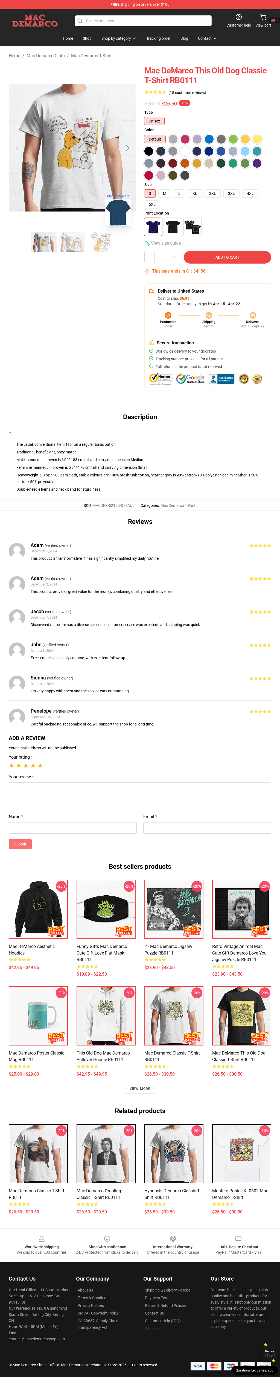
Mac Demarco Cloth (46, 55)
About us (85, 1290)
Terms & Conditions (94, 1298)
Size (148, 184)
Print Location (156, 213)
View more (140, 1089)
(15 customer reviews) (187, 92)
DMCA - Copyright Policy (98, 1313)
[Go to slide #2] (72, 242)
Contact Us (154, 1313)
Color (149, 130)
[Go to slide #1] (44, 242)
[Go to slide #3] (101, 242)
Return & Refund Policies (165, 1305)
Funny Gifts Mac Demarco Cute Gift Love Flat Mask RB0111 (102, 953)
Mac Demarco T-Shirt (91, 55)
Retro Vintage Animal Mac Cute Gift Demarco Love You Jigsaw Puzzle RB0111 (239, 953)
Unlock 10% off (270, 1353)
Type (148, 112)
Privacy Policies (91, 1305)
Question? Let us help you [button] (254, 1370)
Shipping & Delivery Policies (168, 1290)
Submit (20, 844)
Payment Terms (158, 1298)
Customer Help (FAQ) (163, 1321)
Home (14, 55)
